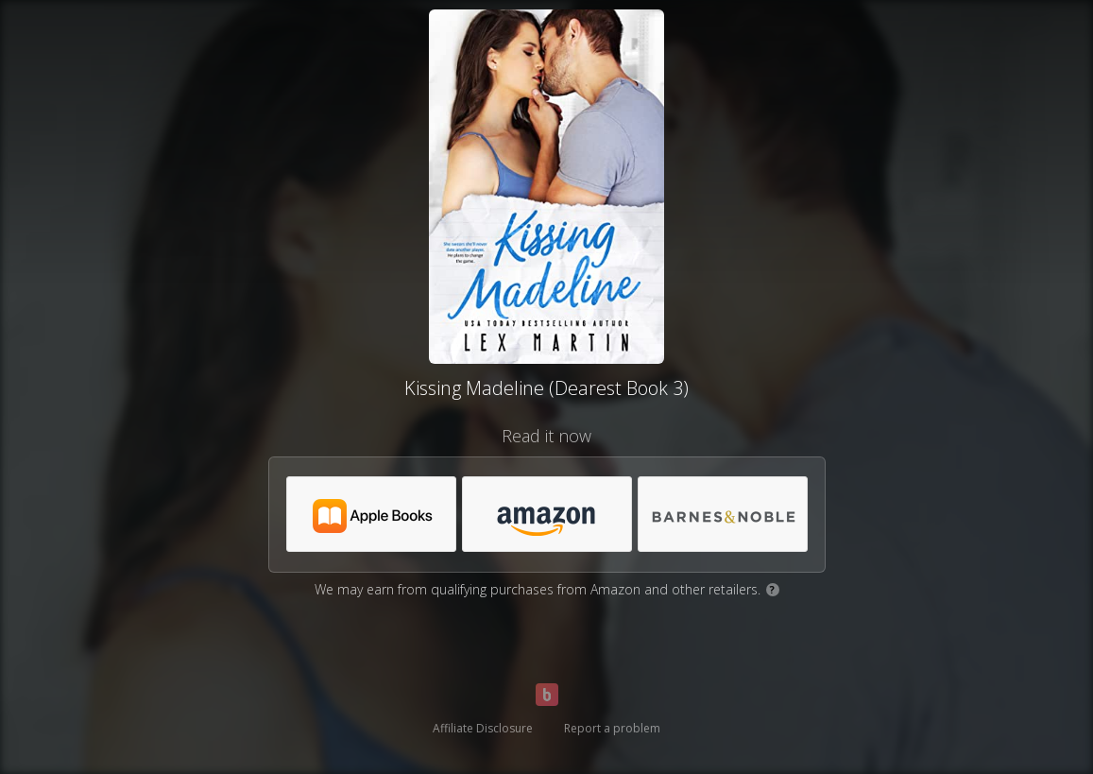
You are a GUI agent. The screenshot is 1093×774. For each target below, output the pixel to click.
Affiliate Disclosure (483, 728)
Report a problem (612, 728)
